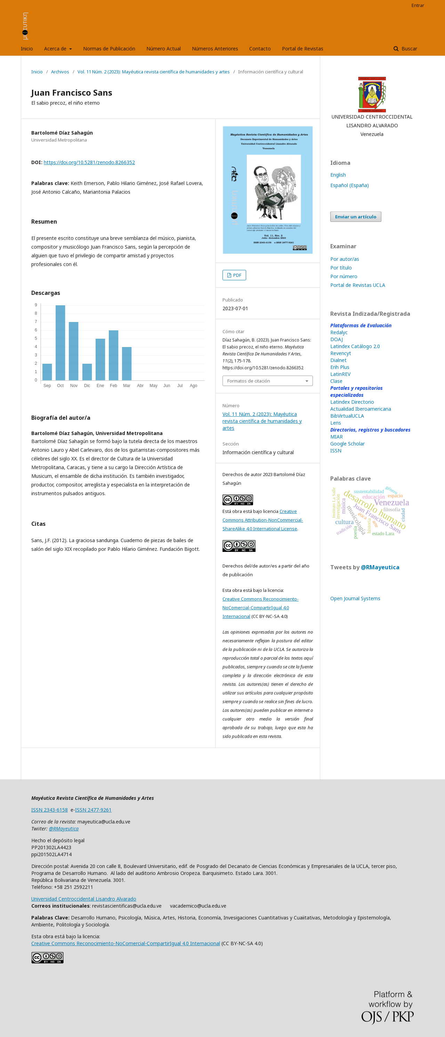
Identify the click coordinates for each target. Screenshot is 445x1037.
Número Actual (163, 48)
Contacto (260, 48)
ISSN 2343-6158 (49, 809)
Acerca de (56, 48)
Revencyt (340, 353)
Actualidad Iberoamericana (360, 408)
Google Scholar (347, 443)
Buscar (408, 48)
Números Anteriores (215, 48)
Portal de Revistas (302, 48)
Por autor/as (344, 259)
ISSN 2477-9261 (93, 809)
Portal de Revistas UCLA (357, 285)
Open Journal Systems (355, 598)
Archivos (60, 72)
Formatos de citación (248, 381)
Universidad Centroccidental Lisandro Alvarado (83, 898)
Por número (343, 276)
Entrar (418, 5)
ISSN (335, 450)
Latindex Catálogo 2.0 (355, 346)
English (338, 174)
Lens (335, 422)
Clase (336, 381)
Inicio (27, 48)
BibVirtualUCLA (347, 415)
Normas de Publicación (109, 48)
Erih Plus (339, 367)
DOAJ (336, 339)
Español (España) (349, 185)
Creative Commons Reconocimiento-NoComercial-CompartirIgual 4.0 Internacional (260, 607)
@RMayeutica (380, 567)
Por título (341, 267)
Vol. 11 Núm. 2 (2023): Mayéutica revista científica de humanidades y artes (154, 72)
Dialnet (338, 360)
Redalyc (339, 332)
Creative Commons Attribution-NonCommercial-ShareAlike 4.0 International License (262, 520)
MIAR (336, 436)
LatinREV (340, 374)
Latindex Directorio (352, 402)
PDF (236, 275)
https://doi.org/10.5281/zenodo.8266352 (89, 162)
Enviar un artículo (356, 217)
